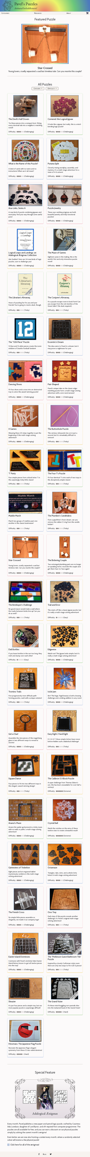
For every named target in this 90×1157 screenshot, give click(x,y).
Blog (44, 1154)
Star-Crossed (45, 68)
